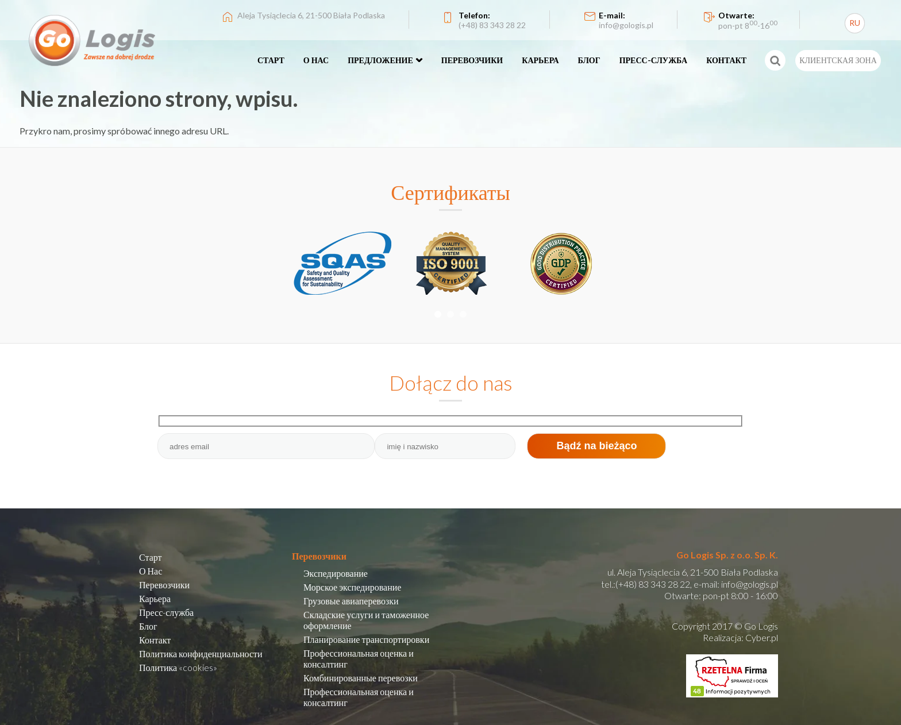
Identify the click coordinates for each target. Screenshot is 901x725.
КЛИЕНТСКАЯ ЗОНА (838, 60)
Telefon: (492, 20)
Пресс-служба (166, 612)
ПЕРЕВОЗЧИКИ (472, 60)
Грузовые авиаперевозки (351, 600)
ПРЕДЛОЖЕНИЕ (380, 60)
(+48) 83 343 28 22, (653, 584)
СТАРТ (270, 60)
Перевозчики (164, 584)
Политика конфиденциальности (201, 653)
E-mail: (626, 20)
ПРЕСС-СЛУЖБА (653, 60)
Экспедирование (335, 573)
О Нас (150, 570)
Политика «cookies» (178, 667)
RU (854, 23)
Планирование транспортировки (366, 639)
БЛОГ (589, 60)
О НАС (316, 60)
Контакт (155, 639)
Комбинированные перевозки (360, 677)
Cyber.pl (761, 637)
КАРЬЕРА (540, 60)
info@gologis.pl (749, 584)
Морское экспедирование (352, 586)
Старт (150, 557)
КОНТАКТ (726, 60)
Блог (148, 625)
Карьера (155, 598)
